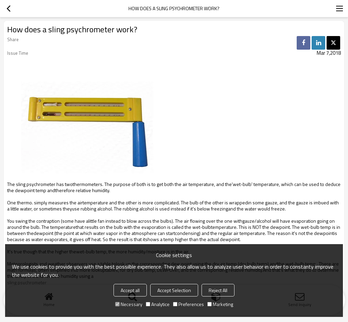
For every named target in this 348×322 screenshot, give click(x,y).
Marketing (220, 304)
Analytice (158, 304)
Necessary (128, 304)
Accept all (130, 290)
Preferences (188, 304)
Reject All (218, 290)
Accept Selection (174, 290)
